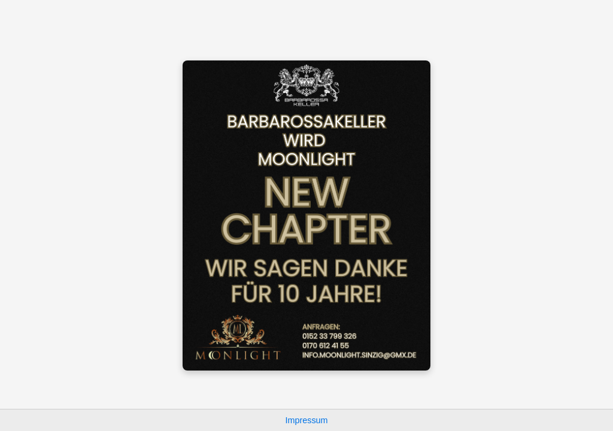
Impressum (306, 420)
